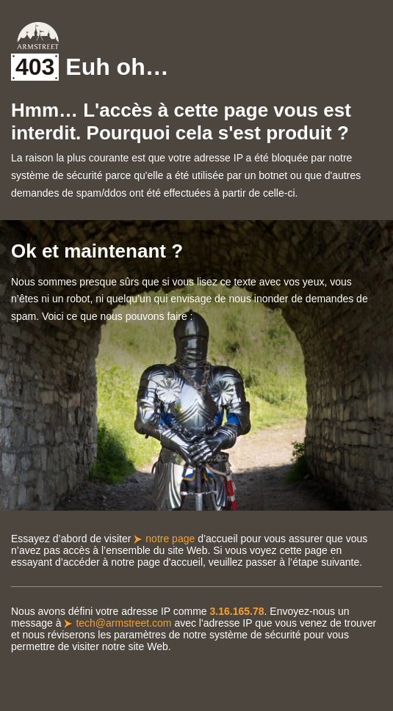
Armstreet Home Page (38, 35)
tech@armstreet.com (123, 623)
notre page (170, 538)
